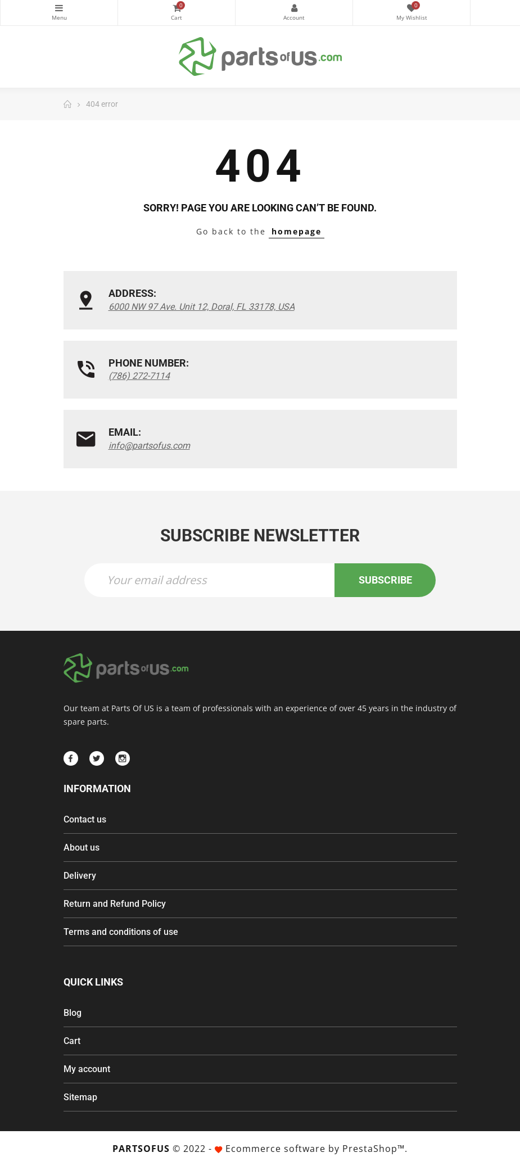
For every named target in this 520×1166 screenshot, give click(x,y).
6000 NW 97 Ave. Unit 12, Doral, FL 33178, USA (201, 306)
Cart (72, 1041)
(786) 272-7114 (139, 375)
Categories (59, 7)
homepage (297, 231)
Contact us (85, 819)
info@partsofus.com (149, 445)
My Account (294, 7)
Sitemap (80, 1097)
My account (87, 1069)
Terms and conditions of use (121, 932)
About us (82, 847)
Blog (73, 1012)
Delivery (80, 875)
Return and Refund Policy (115, 903)
